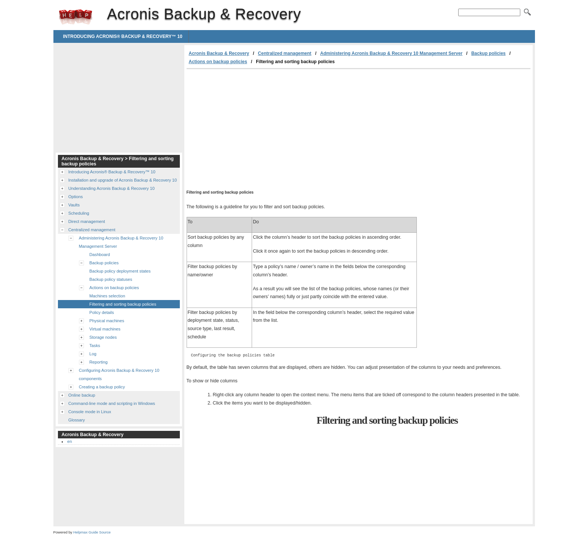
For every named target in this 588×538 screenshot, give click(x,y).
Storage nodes (103, 337)
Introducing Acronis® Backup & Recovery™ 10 (122, 36)
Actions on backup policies (218, 61)
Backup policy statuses (111, 279)
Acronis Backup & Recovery (75, 16)
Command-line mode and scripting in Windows (111, 403)
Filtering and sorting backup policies (123, 304)
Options (75, 196)
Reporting (99, 362)
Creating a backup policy (102, 387)
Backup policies (488, 53)
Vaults (74, 205)
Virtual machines (105, 329)
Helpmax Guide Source (92, 532)
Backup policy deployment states (120, 271)
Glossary (76, 420)
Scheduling (78, 213)
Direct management (86, 221)
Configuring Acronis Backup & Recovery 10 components (119, 374)
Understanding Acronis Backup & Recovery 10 (111, 188)
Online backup (82, 395)
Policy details (102, 312)
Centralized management (284, 53)
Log (93, 354)
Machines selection (107, 296)
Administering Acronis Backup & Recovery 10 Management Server (391, 53)
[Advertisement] (250, 125)
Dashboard (100, 254)
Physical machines (107, 320)
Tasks (95, 345)
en (69, 441)
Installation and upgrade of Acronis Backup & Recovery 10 (122, 180)
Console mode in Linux (89, 411)
